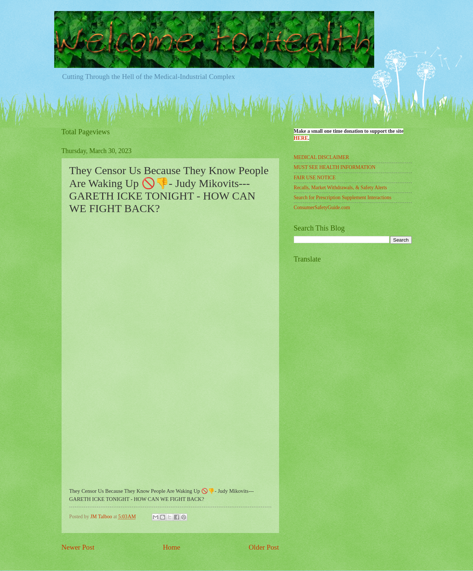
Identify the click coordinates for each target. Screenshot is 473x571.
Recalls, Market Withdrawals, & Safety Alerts (340, 187)
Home (171, 547)
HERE (301, 138)
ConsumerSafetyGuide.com (322, 207)
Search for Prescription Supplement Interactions (343, 197)
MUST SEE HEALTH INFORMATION (335, 167)
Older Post (263, 547)
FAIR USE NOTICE (315, 177)
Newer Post (78, 547)
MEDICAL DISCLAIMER (321, 157)
